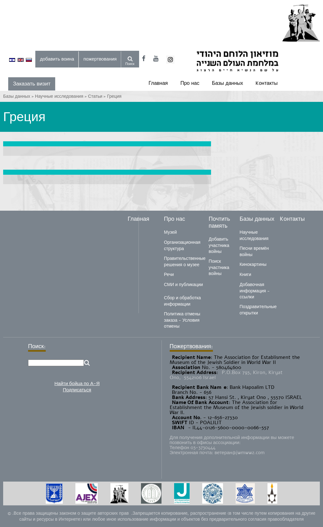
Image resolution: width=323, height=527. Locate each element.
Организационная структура (182, 245)
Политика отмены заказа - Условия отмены (182, 320)
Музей (170, 232)
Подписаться (77, 390)
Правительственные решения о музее (185, 261)
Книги (245, 275)
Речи (169, 275)
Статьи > (97, 96)
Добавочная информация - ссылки (255, 291)
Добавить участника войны (219, 245)
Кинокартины (253, 264)
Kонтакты (266, 83)
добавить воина (57, 59)
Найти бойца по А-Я (76, 383)
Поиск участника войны (219, 267)
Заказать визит (31, 83)
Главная (158, 83)
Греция (114, 96)
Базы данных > (19, 96)
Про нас (189, 83)
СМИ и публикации (183, 285)
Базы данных (227, 83)
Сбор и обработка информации (182, 301)
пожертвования (100, 59)
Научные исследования (254, 235)
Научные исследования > (61, 96)
